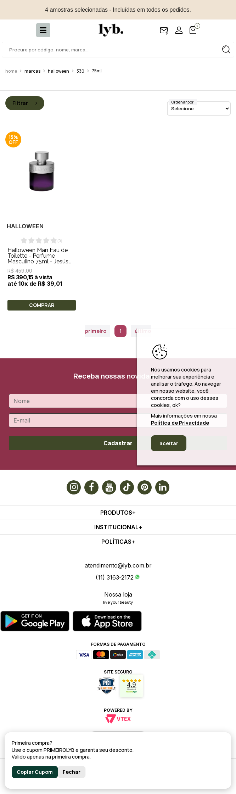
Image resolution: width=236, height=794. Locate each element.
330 (80, 71)
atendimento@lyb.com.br (118, 565)
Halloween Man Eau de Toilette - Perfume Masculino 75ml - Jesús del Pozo (37, 258)
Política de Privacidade (180, 422)
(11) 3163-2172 (115, 577)
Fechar (71, 771)
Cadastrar (118, 443)
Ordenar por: (183, 102)
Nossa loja (118, 594)
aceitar (168, 443)
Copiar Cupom (35, 771)
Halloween (58, 71)
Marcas (32, 71)
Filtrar (24, 103)
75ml (97, 71)
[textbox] (118, 49)
